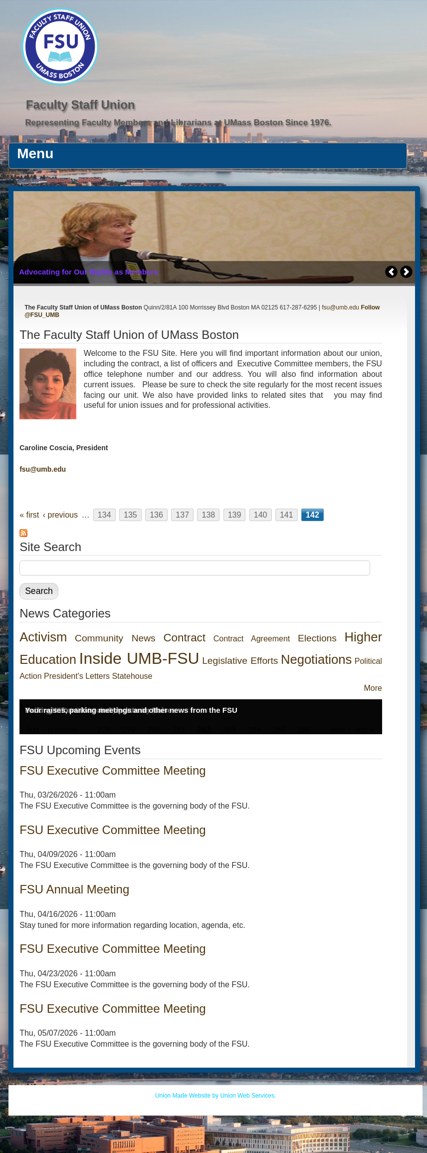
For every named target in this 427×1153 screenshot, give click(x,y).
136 (156, 515)
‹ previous (60, 515)
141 (286, 515)
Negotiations (316, 659)
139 (234, 515)
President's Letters (77, 676)
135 (130, 515)
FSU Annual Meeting (74, 889)
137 (182, 515)
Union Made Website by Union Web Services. (215, 1095)
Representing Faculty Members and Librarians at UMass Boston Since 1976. (178, 122)
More (373, 688)
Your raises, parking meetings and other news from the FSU (131, 710)
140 (260, 515)
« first (29, 515)
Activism (43, 637)
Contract (184, 637)
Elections (317, 638)
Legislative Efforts (240, 660)
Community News (115, 638)
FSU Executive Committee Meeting (112, 770)
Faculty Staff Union (80, 104)
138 (208, 515)
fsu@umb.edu (340, 307)
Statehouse (132, 676)
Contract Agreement (252, 638)
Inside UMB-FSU (139, 658)
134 (104, 515)
